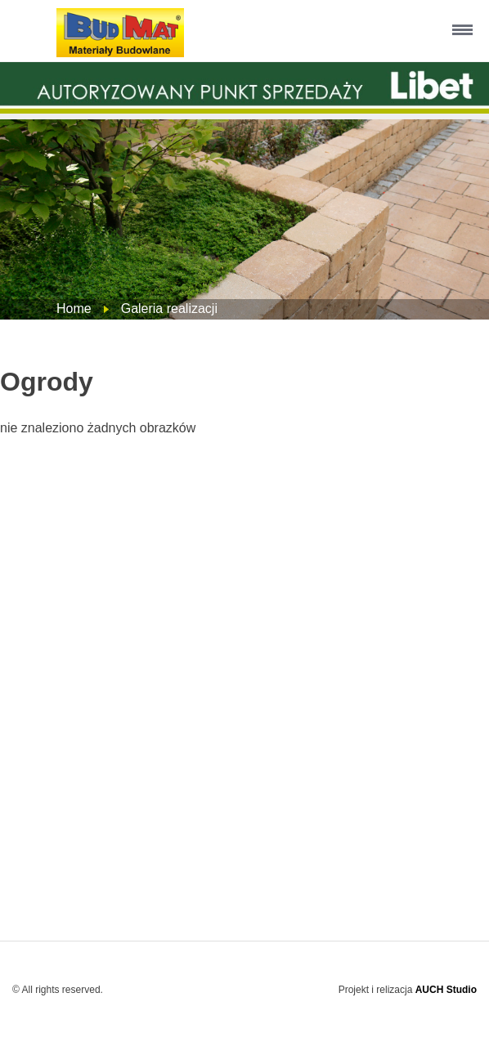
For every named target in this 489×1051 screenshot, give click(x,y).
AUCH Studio (446, 989)
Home (74, 308)
